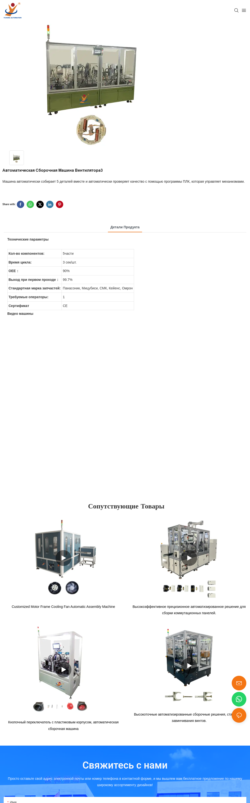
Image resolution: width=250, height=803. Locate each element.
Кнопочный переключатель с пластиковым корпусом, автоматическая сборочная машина (63, 727)
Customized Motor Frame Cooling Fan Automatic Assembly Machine (63, 607)
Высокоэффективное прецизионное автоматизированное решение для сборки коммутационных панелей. (189, 610)
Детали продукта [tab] (124, 227)
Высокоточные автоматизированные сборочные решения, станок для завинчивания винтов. (189, 719)
